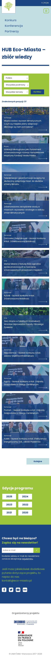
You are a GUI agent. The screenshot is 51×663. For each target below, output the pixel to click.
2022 (25, 504)
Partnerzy (12, 31)
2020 (25, 512)
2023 (9, 504)
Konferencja (14, 26)
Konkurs (10, 20)
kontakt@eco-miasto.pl (17, 580)
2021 (9, 512)
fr (45, 3)
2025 (9, 496)
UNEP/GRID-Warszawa (21, 654)
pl (42, 3)
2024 (25, 496)
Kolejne (38, 461)
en (48, 3)
